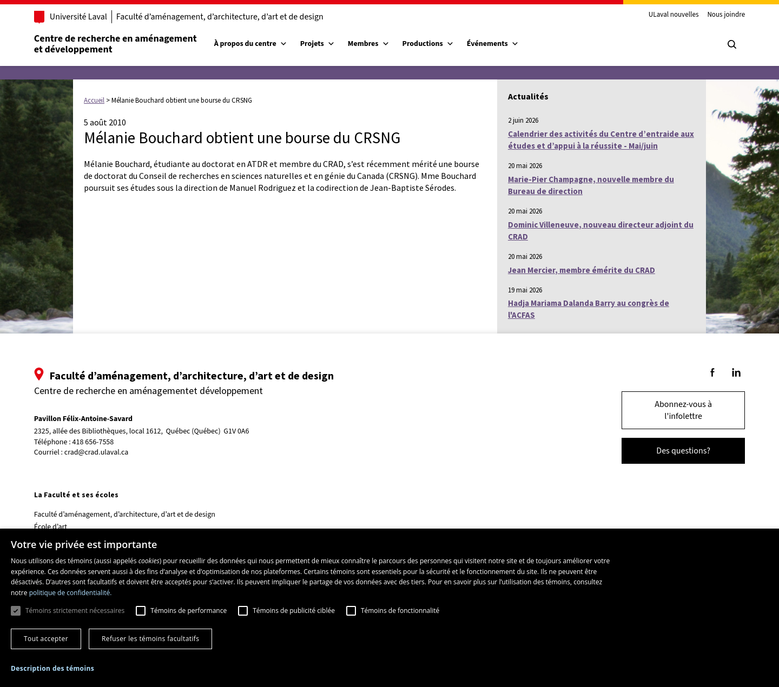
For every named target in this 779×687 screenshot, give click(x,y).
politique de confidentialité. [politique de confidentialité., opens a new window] (70, 592)
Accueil (94, 100)
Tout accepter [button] (46, 638)
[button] (52, 668)
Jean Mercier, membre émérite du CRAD (581, 270)
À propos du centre (252, 43)
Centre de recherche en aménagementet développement (117, 44)
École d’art (52, 527)
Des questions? (682, 451)
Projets (319, 43)
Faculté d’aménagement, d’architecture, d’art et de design (221, 17)
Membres (370, 43)
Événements (494, 43)
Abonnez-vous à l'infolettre (681, 410)
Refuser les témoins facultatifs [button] (150, 638)
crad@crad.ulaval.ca (98, 452)
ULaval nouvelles (672, 15)
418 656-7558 (95, 442)
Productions (429, 43)
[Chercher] (730, 44)
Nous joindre (724, 15)
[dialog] (389, 608)
